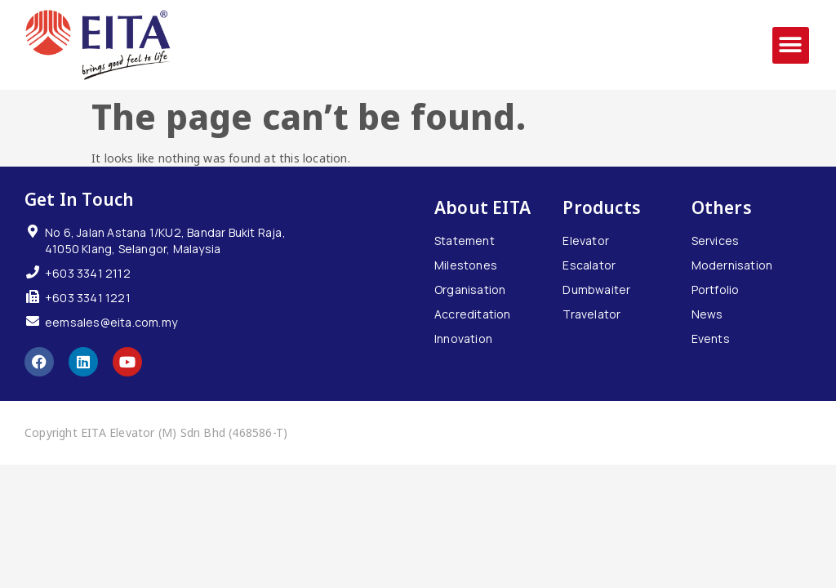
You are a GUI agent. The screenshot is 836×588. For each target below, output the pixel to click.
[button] (790, 45)
